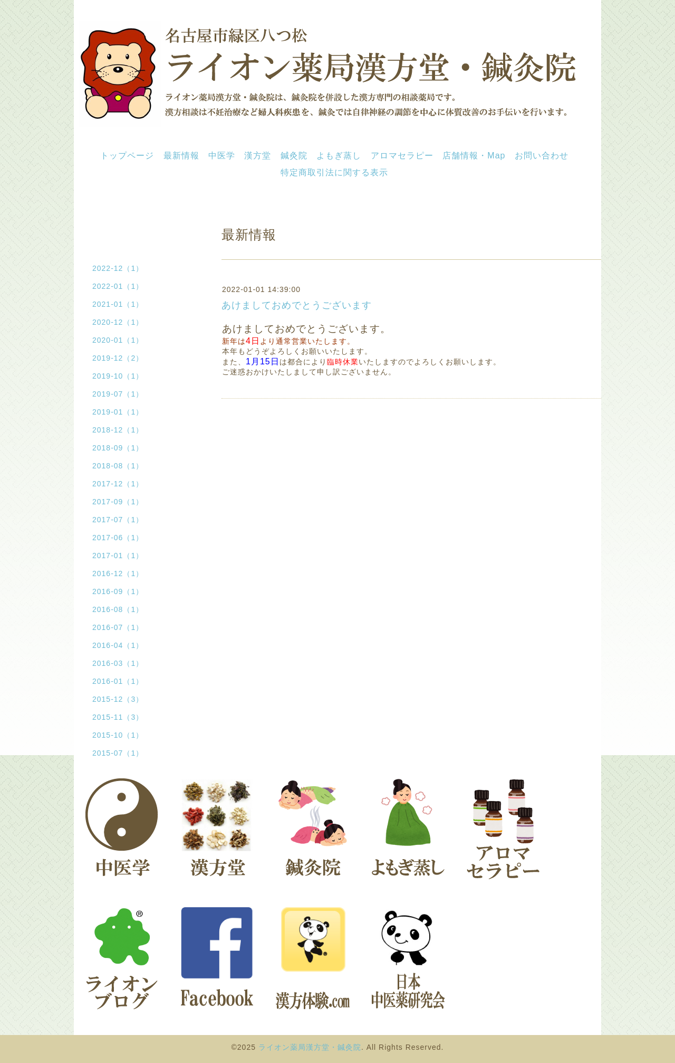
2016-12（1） (117, 573)
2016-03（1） (117, 663)
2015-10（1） (117, 735)
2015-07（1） (117, 753)
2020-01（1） (117, 340)
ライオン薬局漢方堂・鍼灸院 (309, 1047)
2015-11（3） (117, 717)
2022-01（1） (117, 286)
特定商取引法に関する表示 (334, 172)
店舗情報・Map (473, 155)
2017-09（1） (117, 501)
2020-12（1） (117, 322)
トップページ (127, 155)
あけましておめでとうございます (296, 305)
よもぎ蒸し (338, 155)
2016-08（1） (117, 609)
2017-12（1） (117, 483)
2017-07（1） (117, 519)
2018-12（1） (117, 430)
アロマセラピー (402, 155)
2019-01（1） (117, 412)
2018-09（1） (117, 448)
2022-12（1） (117, 268)
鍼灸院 (294, 155)
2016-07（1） (117, 627)
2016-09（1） (117, 591)
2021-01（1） (117, 304)
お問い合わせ (541, 155)
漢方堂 (257, 155)
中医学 (221, 155)
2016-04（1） (117, 645)
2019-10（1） (117, 376)
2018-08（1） (117, 466)
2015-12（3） (117, 699)
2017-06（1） (117, 537)
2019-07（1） (117, 394)
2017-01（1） (117, 555)
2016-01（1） (117, 681)
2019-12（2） (117, 358)
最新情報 (181, 155)
